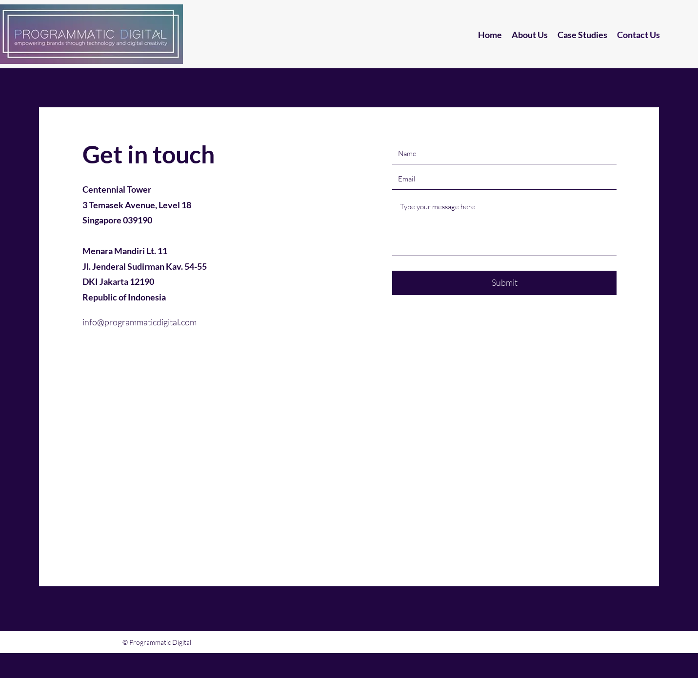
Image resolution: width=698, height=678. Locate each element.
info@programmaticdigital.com (139, 322)
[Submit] (504, 283)
